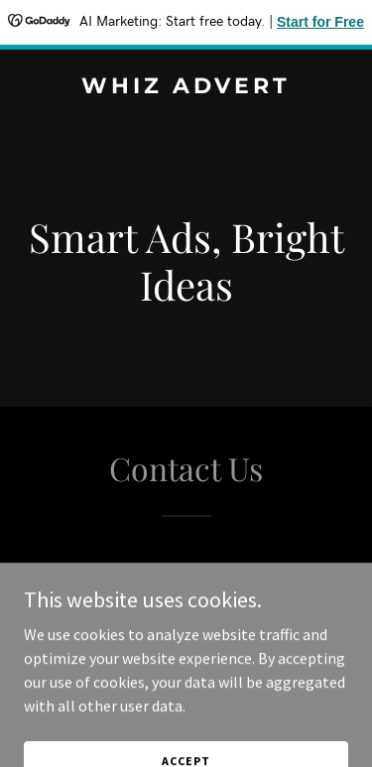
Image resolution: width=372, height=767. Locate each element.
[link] (186, 87)
